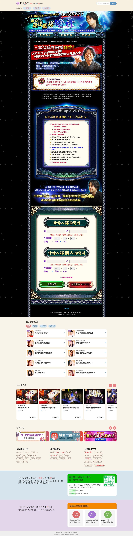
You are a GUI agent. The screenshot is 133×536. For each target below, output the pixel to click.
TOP (35, 41)
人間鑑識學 (89, 465)
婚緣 (52, 452)
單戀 (27, 8)
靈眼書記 (88, 462)
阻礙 (69, 459)
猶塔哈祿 (52, 326)
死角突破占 (97, 459)
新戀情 (37, 8)
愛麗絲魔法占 (97, 455)
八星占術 (88, 455)
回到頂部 (66, 308)
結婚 (32, 459)
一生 (60, 455)
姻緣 (34, 455)
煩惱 (68, 452)
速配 (23, 455)
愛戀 (66, 455)
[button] (110, 428)
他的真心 (46, 8)
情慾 (18, 462)
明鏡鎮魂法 (97, 462)
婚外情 (24, 462)
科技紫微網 (66, 532)
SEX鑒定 (54, 459)
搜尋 (113, 3)
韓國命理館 (74, 532)
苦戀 (29, 455)
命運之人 (34, 452)
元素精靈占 (98, 452)
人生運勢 (20, 459)
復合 (26, 459)
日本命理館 (58, 532)
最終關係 (62, 459)
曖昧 (18, 455)
